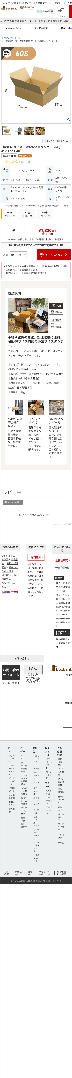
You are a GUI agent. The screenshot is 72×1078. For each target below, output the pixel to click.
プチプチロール (49, 810)
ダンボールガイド (12, 781)
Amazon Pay (8, 582)
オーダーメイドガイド (12, 770)
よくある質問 (50, 21)
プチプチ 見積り (24, 810)
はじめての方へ (12, 758)
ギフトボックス (61, 817)
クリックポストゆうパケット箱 (36, 786)
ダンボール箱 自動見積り (24, 767)
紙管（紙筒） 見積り (24, 822)
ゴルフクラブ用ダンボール (36, 821)
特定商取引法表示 (61, 873)
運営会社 (30, 873)
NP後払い (7, 575)
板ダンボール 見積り (24, 801)
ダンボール (15, 38)
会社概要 (6, 873)
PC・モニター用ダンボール (36, 845)
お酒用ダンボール (36, 858)
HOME (5, 38)
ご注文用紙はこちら (33, 679)
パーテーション (49, 774)
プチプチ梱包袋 (49, 800)
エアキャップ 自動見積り (24, 780)
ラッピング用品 (61, 827)
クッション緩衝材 (61, 781)
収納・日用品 (61, 790)
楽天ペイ (6, 586)
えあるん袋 (49, 792)
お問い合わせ (65, 21)
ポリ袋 (61, 842)
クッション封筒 (61, 771)
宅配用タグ (61, 836)
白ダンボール (36, 774)
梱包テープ (61, 809)
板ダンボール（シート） (49, 763)
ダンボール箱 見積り (24, 791)
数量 (5, 254)
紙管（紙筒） (60, 762)
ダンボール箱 (36, 767)
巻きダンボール (61, 799)
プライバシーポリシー (44, 873)
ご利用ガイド (22, 21)
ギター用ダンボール (36, 832)
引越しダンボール (36, 758)
